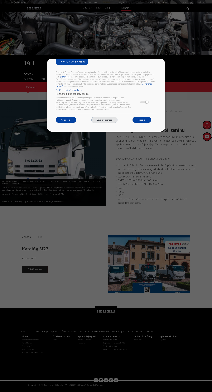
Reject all (142, 120)
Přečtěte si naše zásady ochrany (69, 90)
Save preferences (104, 120)
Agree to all (66, 120)
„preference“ (65, 77)
